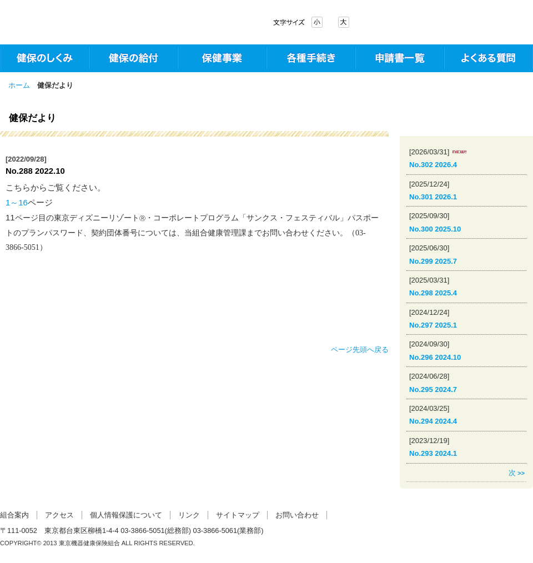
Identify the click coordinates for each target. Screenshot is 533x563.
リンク (189, 515)
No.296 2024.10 (435, 357)
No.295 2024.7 (433, 389)
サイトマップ (237, 515)
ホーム (19, 85)
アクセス (59, 515)
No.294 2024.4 (433, 421)
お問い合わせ (297, 515)
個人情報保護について (126, 515)
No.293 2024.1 (433, 453)
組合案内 (14, 515)
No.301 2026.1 (433, 197)
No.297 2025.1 (433, 325)
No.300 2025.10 (435, 229)
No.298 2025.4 (433, 293)
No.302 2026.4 (433, 164)
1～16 (17, 202)
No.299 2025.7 (433, 261)
